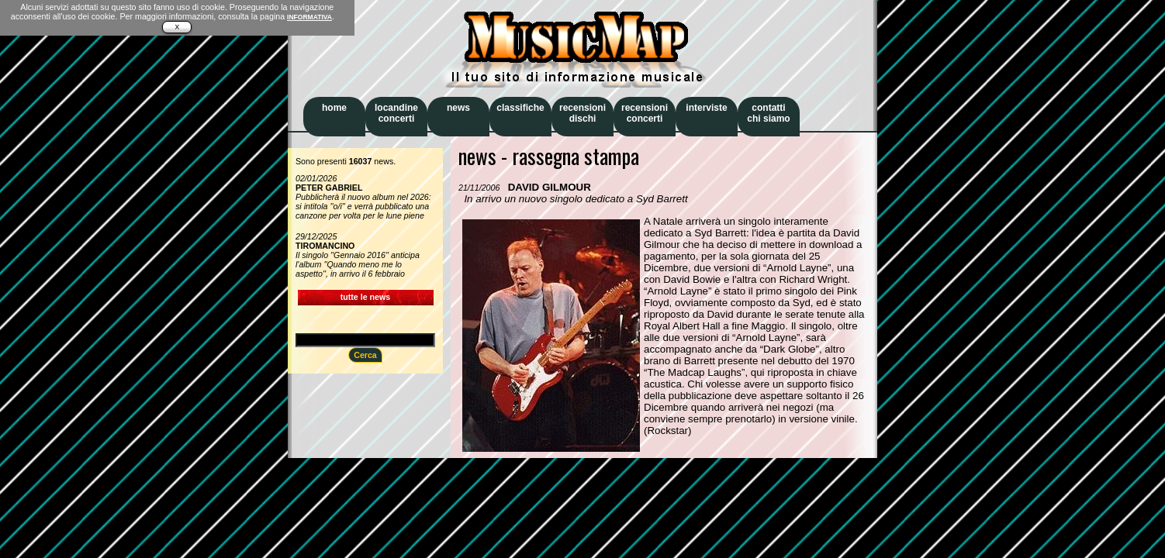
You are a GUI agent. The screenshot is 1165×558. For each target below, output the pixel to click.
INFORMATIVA (309, 17)
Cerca (365, 355)
